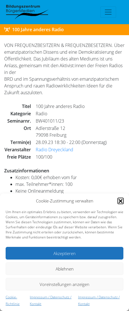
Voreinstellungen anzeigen (64, 284)
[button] (120, 201)
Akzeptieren (64, 253)
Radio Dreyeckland (54, 150)
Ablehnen (65, 269)
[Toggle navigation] (108, 12)
